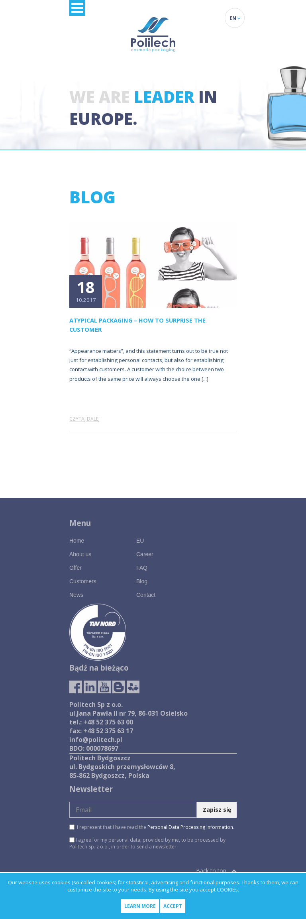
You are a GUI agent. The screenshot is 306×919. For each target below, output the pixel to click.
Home (76, 540)
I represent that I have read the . (151, 827)
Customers (82, 581)
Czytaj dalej (84, 418)
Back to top (216, 870)
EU (140, 540)
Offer (75, 568)
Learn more (140, 906)
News (76, 595)
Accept (172, 906)
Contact (145, 595)
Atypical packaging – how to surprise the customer (137, 324)
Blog (141, 581)
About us (80, 554)
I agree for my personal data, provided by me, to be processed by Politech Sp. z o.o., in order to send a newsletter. (147, 843)
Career (144, 554)
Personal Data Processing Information (190, 827)
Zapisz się (217, 809)
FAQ (141, 568)
